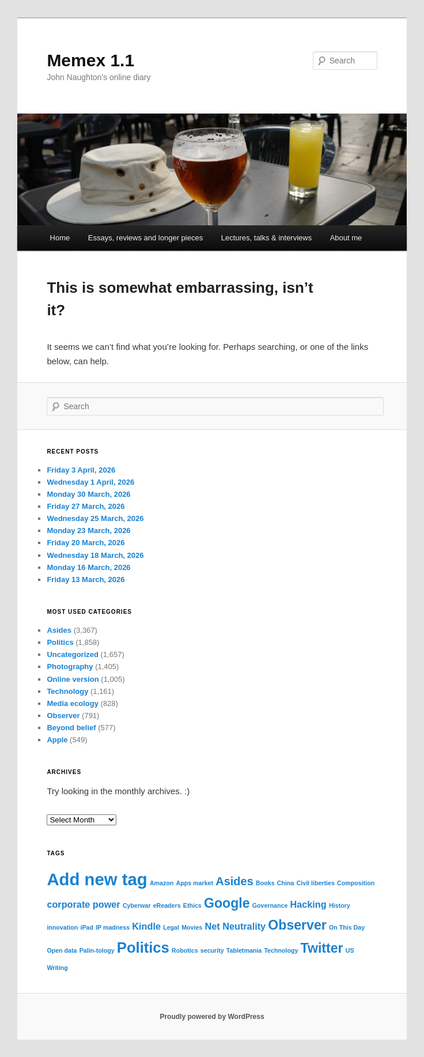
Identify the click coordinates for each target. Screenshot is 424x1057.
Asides (59, 630)
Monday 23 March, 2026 (88, 530)
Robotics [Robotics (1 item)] (185, 950)
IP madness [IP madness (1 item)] (113, 927)
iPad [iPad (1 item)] (86, 927)
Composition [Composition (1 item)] (355, 882)
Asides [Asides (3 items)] (234, 881)
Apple (57, 739)
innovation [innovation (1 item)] (62, 927)
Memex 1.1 (90, 60)
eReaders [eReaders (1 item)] (167, 905)
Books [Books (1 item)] (265, 882)
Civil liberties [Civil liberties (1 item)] (316, 882)
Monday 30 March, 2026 (88, 494)
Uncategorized (73, 654)
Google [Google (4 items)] (227, 903)
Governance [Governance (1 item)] (270, 905)
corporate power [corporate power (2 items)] (83, 904)
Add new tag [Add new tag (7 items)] (97, 879)
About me (346, 237)
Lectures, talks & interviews (266, 237)
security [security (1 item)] (212, 950)
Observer (63, 715)
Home (60, 237)
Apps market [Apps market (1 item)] (195, 882)
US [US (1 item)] (350, 950)
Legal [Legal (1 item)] (171, 927)
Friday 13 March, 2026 (85, 579)
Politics (60, 642)
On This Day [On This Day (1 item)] (347, 927)
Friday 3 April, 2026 (81, 470)
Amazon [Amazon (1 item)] (161, 882)
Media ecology (73, 703)
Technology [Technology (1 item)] (281, 950)
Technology (67, 691)
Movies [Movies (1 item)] (191, 927)
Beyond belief (71, 727)
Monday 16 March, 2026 (88, 567)
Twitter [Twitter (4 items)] (322, 948)
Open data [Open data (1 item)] (62, 950)
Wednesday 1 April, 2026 (90, 482)
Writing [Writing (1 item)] (57, 967)
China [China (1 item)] (285, 882)
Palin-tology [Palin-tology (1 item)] (97, 950)
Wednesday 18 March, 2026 (95, 555)
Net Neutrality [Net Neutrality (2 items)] (235, 926)
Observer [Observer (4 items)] (297, 925)
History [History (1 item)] (339, 905)
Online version (73, 679)
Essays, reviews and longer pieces (145, 237)
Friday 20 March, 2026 (85, 542)
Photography (70, 666)
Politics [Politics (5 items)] (143, 947)
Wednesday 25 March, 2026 (95, 518)
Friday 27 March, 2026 (85, 506)
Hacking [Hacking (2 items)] (308, 904)
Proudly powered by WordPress (212, 1017)
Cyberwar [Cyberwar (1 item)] (137, 905)
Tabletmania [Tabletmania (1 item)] (244, 950)
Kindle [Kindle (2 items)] (146, 926)
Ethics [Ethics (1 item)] (192, 905)
